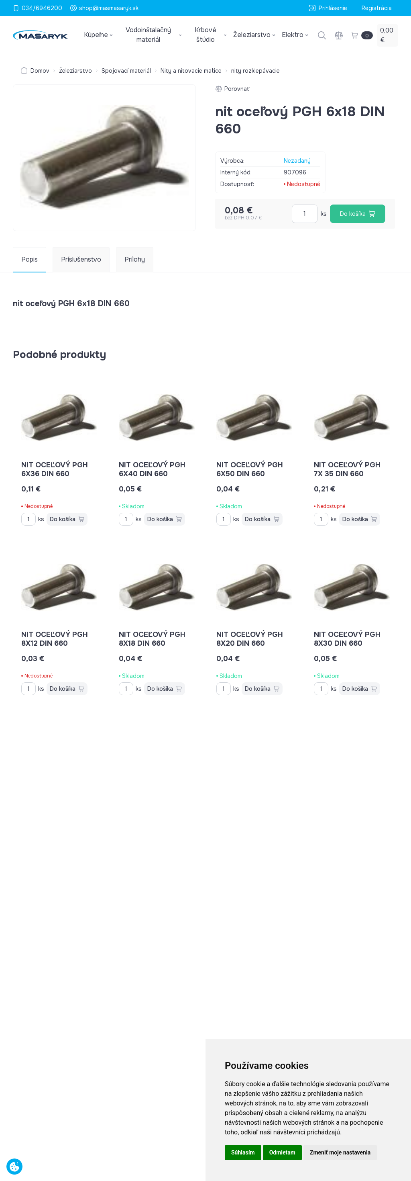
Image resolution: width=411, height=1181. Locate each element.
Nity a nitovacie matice (191, 70)
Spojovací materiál (126, 70)
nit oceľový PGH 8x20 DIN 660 (249, 639)
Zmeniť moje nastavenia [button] (340, 1152)
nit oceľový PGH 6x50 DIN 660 (249, 469)
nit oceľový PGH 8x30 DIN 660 (347, 639)
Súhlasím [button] (243, 1152)
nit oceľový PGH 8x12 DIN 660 (54, 639)
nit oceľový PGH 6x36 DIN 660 (54, 469)
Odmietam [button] (282, 1152)
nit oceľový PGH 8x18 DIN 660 (152, 639)
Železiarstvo (75, 70)
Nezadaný (297, 160)
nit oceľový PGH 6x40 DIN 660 (152, 469)
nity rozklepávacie (255, 70)
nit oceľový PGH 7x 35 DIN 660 (347, 469)
